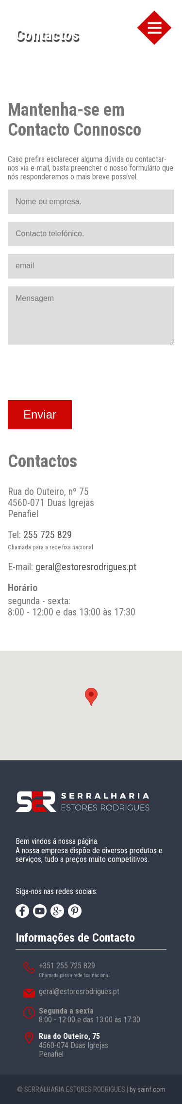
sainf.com (151, 1089)
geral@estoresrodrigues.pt (85, 567)
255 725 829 (47, 535)
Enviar (39, 414)
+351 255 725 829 (67, 965)
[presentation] (81, 373)
